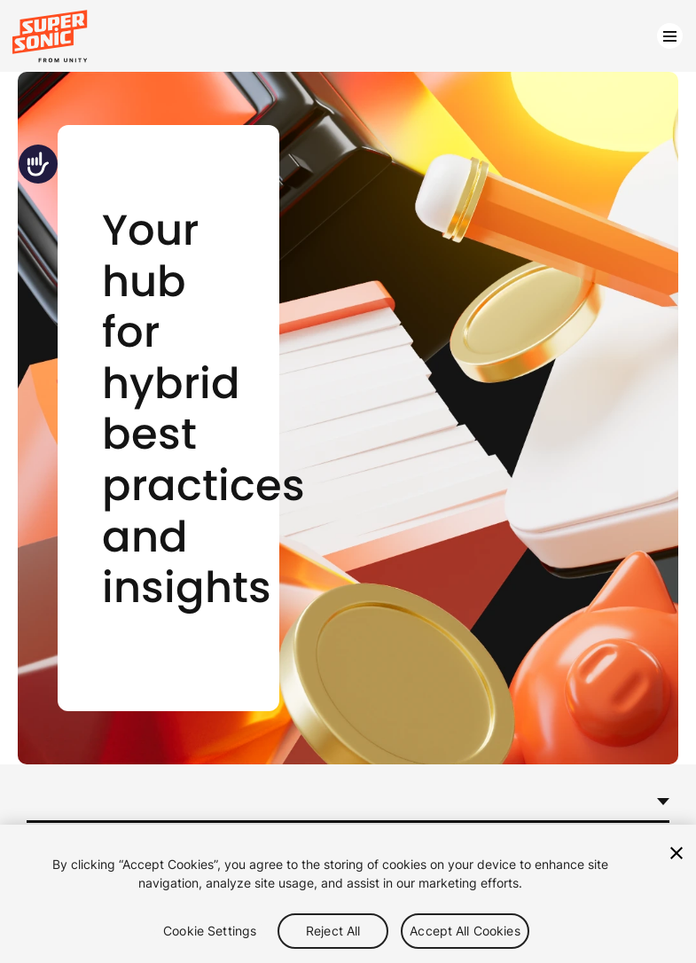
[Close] (676, 853)
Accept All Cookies (465, 930)
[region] (348, 894)
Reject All (333, 930)
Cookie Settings (209, 930)
